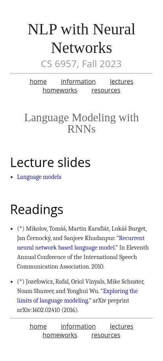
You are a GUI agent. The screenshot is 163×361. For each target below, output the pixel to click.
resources (105, 90)
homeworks (60, 90)
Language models (39, 176)
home (38, 81)
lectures (121, 81)
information (78, 81)
